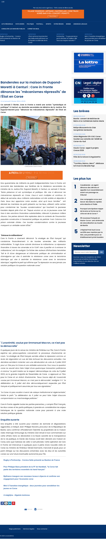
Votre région (59, 24)
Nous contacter (47, 534)
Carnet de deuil (33, 29)
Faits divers (20, 24)
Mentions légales (32, 534)
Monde (68, 24)
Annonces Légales (80, 24)
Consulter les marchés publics (13, 29)
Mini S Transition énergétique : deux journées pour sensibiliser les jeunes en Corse (95, 38)
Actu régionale (7, 24)
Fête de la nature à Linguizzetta (86, 157)
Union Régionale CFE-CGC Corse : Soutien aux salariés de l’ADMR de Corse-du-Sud (87, 139)
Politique (30, 24)
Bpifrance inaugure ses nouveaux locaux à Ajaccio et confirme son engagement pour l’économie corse (33, 483)
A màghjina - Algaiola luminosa (21, 500)
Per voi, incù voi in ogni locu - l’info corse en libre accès (53, 8)
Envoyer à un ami (22, 514)
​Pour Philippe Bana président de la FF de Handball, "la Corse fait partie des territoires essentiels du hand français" (32, 472)
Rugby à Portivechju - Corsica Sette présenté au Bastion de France (10, 38)
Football (39, 24)
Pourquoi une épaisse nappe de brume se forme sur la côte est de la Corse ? (91, 210)
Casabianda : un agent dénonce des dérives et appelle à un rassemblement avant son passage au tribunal (91, 190)
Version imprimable (43, 514)
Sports (48, 24)
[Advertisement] (33, 65)
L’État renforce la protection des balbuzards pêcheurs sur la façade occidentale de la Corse (38, 39)
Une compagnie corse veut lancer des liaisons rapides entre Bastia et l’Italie (91, 201)
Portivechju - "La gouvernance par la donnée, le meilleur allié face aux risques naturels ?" (67, 38)
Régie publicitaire (16, 534)
